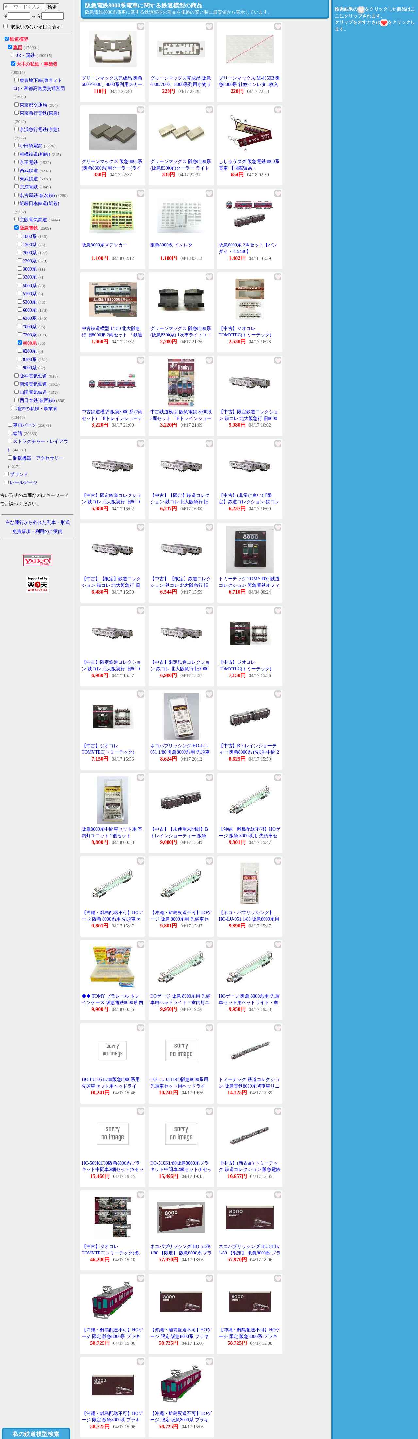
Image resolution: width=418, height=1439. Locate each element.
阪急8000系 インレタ (171, 245)
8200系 (30, 351)
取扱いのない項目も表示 (32, 26)
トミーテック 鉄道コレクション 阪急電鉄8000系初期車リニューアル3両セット (249, 1086)
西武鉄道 (29, 170)
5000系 (30, 285)
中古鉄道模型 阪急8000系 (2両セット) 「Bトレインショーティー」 (112, 418)
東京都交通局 (33, 105)
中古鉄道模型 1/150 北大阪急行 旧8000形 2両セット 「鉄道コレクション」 (112, 335)
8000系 (30, 343)
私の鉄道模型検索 (35, 1434)
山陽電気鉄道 (33, 392)
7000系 (30, 326)
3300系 (30, 277)
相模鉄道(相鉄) (35, 154)
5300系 (30, 302)
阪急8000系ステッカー (104, 245)
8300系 (30, 359)
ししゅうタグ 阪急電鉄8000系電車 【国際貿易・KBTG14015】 (249, 168)
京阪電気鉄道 (33, 219)
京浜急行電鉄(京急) (39, 129)
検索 (52, 6)
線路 (17, 433)
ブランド (19, 474)
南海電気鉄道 (33, 384)
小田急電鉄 (31, 145)
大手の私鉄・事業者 (36, 64)
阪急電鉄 (29, 228)
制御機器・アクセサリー (38, 458)
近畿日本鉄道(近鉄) (39, 203)
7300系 (30, 335)
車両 (17, 47)
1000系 (30, 236)
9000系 (30, 367)
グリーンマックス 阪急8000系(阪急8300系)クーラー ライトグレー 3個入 (180, 168)
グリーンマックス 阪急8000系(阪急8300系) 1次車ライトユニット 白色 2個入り (181, 335)
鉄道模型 (19, 39)
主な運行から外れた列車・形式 (38, 522)
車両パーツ (24, 425)
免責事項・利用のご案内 (37, 531)
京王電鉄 (29, 162)
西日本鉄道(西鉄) (37, 400)
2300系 (30, 261)
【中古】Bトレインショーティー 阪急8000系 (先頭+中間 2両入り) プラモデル (249, 752)
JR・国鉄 (25, 55)
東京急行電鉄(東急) (39, 113)
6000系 (30, 310)
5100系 (30, 293)
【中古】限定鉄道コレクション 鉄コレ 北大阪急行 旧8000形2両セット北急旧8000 (248, 418)
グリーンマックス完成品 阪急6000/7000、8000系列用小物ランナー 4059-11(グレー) (180, 84)
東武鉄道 (29, 178)
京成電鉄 (29, 187)
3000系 (30, 269)
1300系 (30, 244)
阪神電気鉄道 (33, 376)
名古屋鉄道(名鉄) (37, 195)
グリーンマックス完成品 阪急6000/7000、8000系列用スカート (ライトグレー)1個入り (112, 84)
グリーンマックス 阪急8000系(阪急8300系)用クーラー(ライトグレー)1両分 (112, 168)
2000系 (30, 252)
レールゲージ (23, 482)
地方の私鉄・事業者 (36, 408)
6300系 (30, 318)
